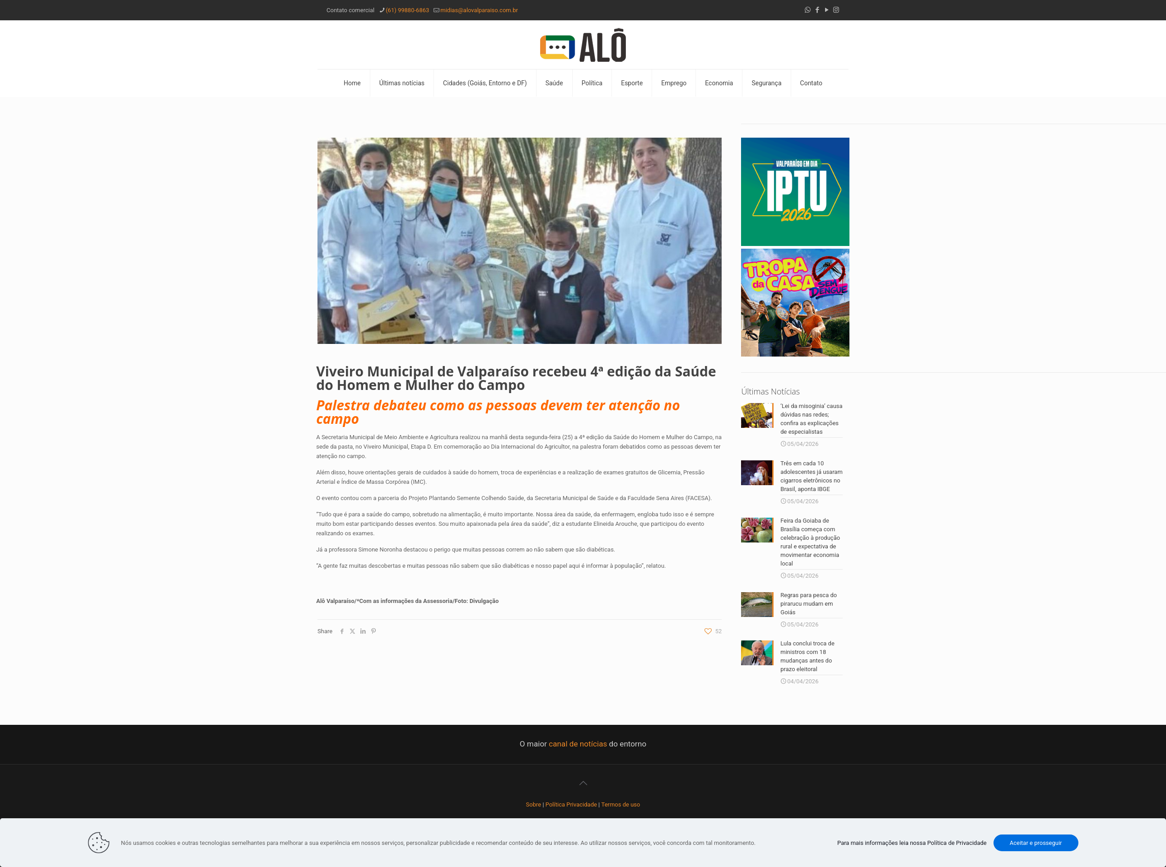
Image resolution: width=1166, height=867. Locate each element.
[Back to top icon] (583, 781)
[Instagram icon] (836, 10)
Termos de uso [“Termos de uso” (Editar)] (621, 802)
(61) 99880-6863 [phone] (407, 10)
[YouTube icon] (826, 10)
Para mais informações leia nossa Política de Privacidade (912, 842)
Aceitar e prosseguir (1036, 842)
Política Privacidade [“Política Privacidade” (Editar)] (571, 802)
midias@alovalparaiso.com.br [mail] (479, 10)
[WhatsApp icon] (807, 10)
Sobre (533, 802)
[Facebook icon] (817, 10)
